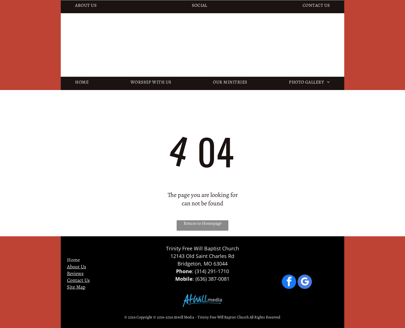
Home (73, 260)
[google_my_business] (305, 282)
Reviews (75, 273)
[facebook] (289, 282)
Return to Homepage (203, 223)
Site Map (76, 287)
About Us (76, 266)
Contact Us (78, 280)
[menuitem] (86, 5)
